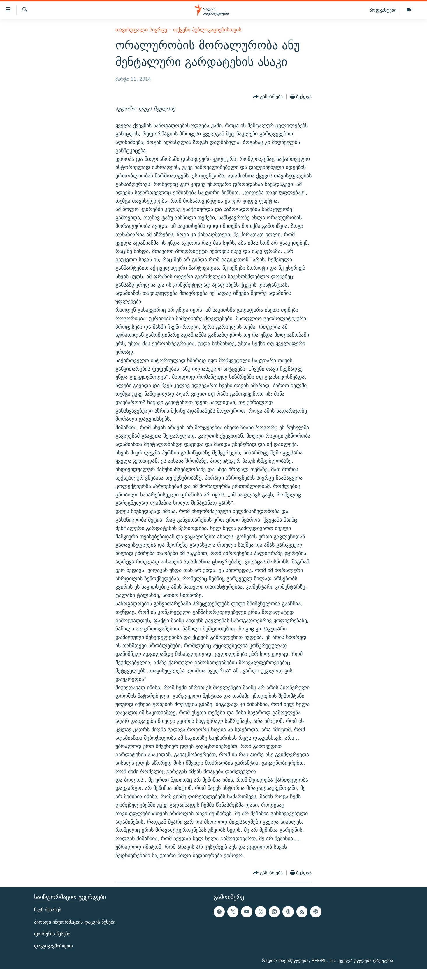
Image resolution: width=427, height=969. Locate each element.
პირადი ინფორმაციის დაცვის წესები (74, 921)
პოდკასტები (383, 10)
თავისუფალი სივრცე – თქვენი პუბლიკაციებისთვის (178, 29)
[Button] (268, 96)
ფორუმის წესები (52, 933)
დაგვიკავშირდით (53, 945)
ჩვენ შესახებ (47, 909)
